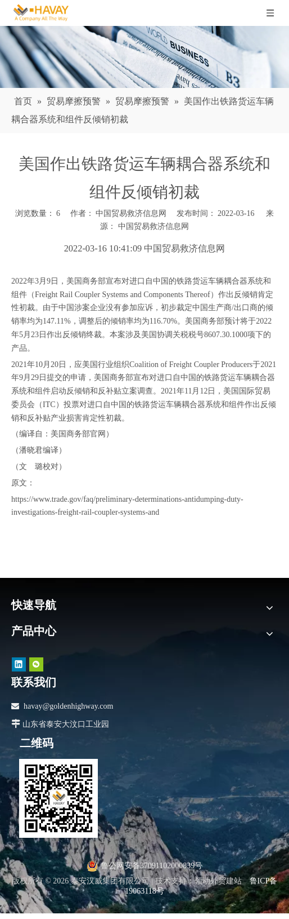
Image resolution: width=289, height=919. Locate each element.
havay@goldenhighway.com (68, 706)
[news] (144, 57)
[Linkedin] (19, 664)
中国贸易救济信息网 (153, 226)
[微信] (36, 664)
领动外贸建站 (218, 881)
